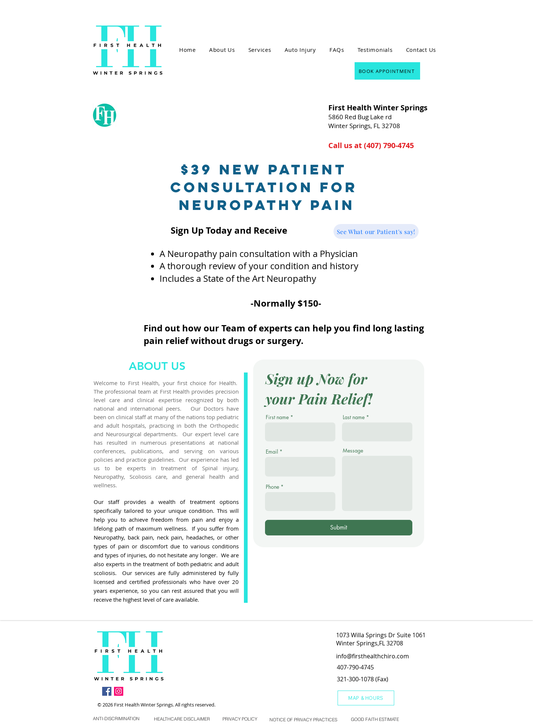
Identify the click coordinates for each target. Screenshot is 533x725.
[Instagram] (118, 691)
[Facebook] (106, 691)
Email (272, 451)
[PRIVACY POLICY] (240, 719)
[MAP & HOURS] (366, 698)
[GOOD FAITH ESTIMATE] (374, 719)
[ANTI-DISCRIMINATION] (116, 718)
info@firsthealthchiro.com (372, 656)
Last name (354, 417)
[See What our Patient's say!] (376, 231)
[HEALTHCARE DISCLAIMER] (182, 718)
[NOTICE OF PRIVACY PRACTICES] (303, 720)
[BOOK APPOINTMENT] (387, 71)
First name (277, 417)
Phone (272, 487)
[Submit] (338, 527)
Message (353, 450)
